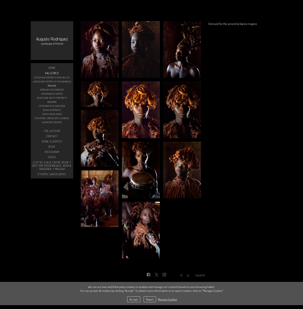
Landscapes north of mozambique (52, 81)
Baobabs (52, 101)
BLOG (52, 146)
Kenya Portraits (52, 110)
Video (52, 157)
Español (200, 275)
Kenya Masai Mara (52, 114)
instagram (52, 152)
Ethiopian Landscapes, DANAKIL (52, 118)
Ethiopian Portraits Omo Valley (52, 77)
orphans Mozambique (52, 89)
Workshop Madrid (52, 122)
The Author (52, 131)
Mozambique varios (52, 93)
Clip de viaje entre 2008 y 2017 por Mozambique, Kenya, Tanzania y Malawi (52, 166)
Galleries (52, 73)
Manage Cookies (167, 299)
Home (52, 68)
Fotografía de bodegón (52, 106)
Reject (150, 299)
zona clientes (52, 141)
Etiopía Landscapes (52, 174)
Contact (52, 136)
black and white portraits (52, 97)
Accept (133, 299)
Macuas (52, 85)
